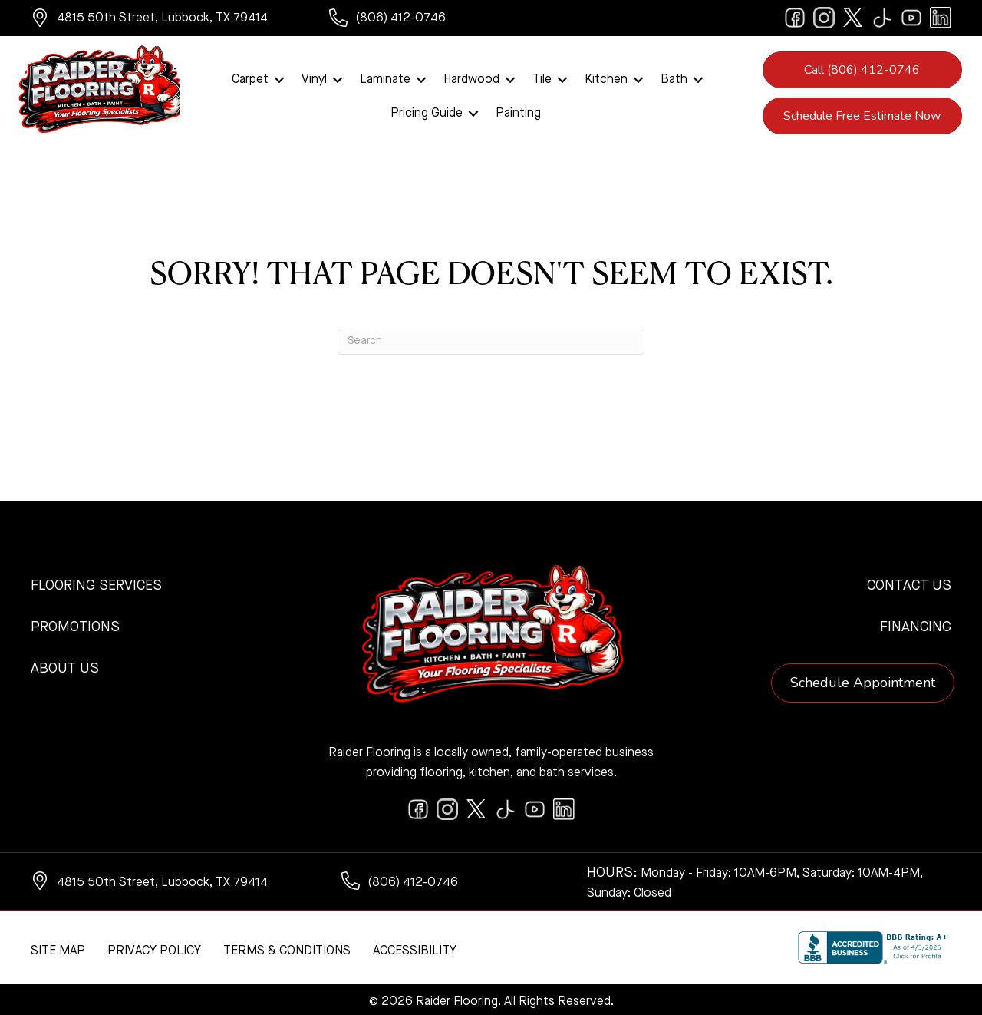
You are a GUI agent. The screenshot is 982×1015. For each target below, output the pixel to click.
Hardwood (471, 77)
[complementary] (111, 930)
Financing (915, 623)
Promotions (75, 623)
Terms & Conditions (287, 947)
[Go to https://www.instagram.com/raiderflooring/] (824, 17)
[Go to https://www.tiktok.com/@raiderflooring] (882, 17)
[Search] (491, 338)
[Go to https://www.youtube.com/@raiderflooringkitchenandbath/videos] (911, 17)
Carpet (250, 77)
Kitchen (606, 77)
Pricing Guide (426, 111)
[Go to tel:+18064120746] (402, 20)
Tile (542, 77)
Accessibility (414, 947)
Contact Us (909, 582)
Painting (518, 111)
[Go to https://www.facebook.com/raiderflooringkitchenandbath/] (795, 17)
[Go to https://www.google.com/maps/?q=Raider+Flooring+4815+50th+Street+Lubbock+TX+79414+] (164, 20)
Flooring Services (96, 582)
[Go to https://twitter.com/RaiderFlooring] (853, 17)
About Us (65, 665)
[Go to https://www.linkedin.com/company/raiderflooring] (940, 17)
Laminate (385, 77)
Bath (674, 77)
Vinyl (314, 77)
